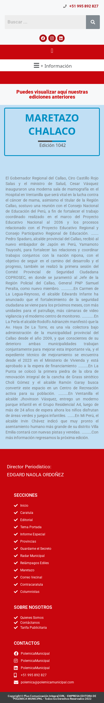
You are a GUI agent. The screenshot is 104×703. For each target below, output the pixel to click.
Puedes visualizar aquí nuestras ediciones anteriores (52, 94)
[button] (52, 50)
